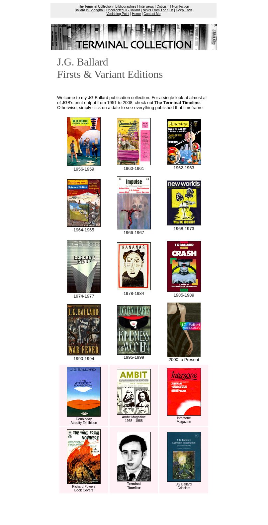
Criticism (163, 6)
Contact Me (151, 14)
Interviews (146, 6)
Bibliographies (125, 6)
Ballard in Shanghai (89, 10)
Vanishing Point (118, 14)
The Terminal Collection (95, 6)
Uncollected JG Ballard (123, 10)
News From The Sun (158, 10)
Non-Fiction (180, 6)
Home (136, 14)
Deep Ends (184, 10)
